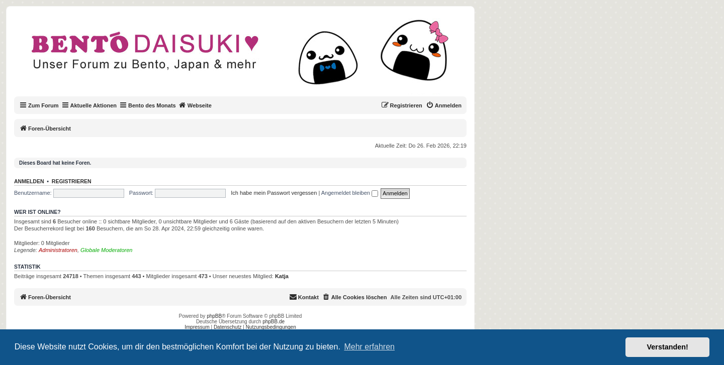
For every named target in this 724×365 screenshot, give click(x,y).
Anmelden (29, 181)
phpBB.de (273, 321)
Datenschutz (228, 327)
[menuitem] (444, 105)
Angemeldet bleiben (349, 193)
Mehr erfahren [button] (369, 346)
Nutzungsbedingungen (271, 327)
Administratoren (58, 250)
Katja (282, 276)
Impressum (197, 327)
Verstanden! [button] (667, 347)
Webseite (195, 104)
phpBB (214, 316)
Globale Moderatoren (106, 250)
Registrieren (72, 181)
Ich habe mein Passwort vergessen (274, 193)
